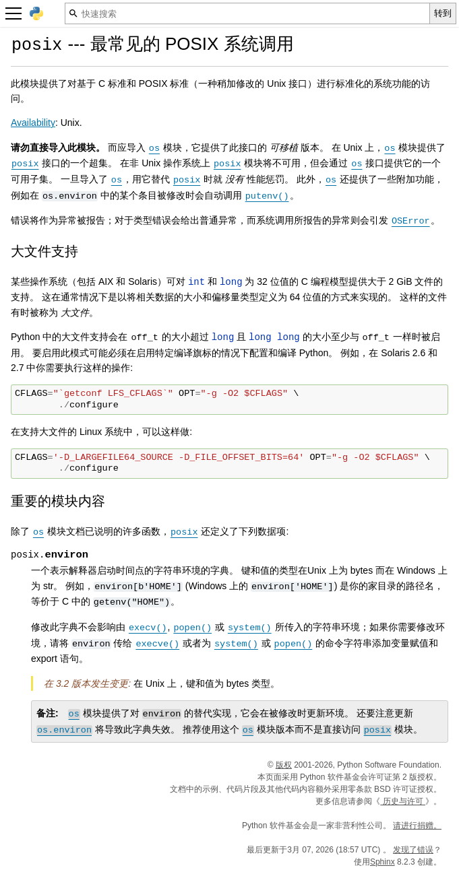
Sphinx (382, 862)
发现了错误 (413, 849)
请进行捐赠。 (417, 825)
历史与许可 (402, 801)
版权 (284, 765)
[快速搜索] (247, 13)
